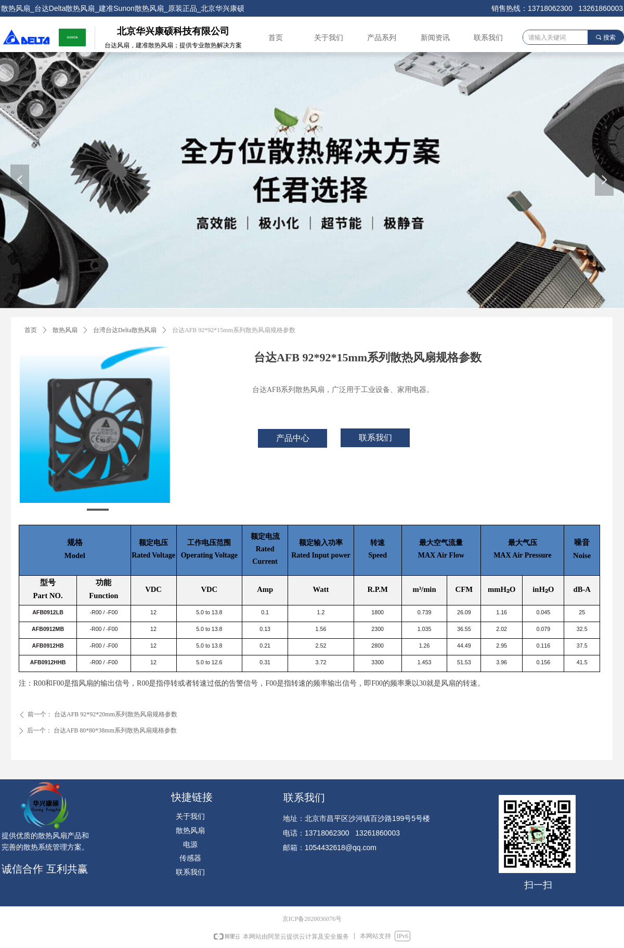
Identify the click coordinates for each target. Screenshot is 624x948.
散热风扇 (65, 330)
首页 (30, 330)
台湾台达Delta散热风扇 (125, 330)
